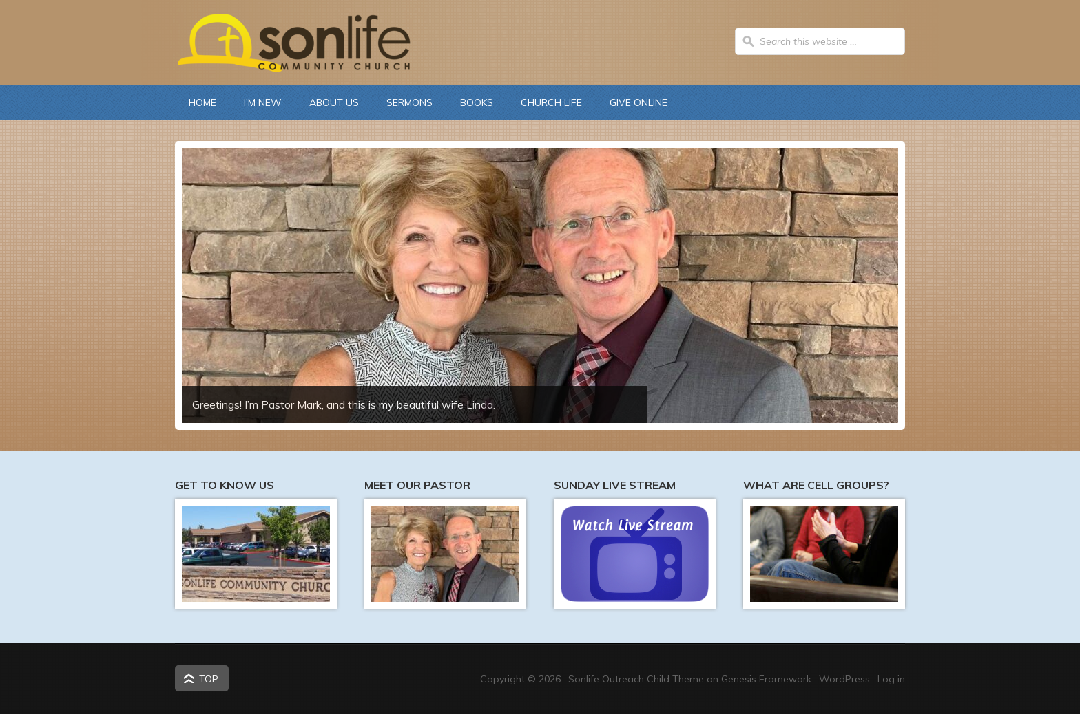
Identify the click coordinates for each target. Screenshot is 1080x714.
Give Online (638, 102)
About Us (327, 102)
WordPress (844, 679)
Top (208, 679)
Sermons (409, 102)
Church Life (544, 102)
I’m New (263, 102)
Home (202, 102)
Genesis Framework (766, 679)
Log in (891, 679)
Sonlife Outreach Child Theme (636, 679)
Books (476, 102)
